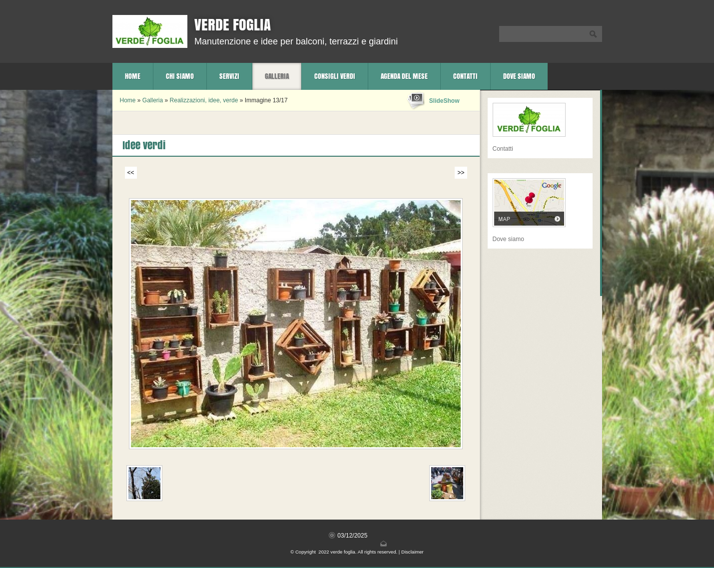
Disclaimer (412, 552)
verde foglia (232, 24)
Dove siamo (519, 76)
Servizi (229, 76)
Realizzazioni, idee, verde (204, 100)
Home (132, 76)
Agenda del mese (404, 76)
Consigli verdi (334, 76)
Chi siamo (180, 76)
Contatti (465, 76)
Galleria (277, 76)
